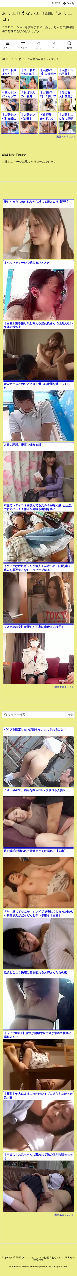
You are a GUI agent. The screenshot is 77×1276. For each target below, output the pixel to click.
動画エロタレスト (66, 136)
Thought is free (59, 1266)
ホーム (10, 59)
